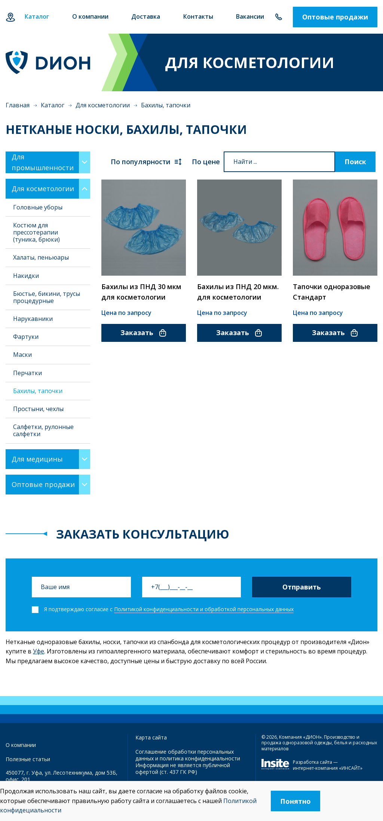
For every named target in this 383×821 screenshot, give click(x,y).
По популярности (147, 161)
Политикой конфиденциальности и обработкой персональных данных (204, 609)
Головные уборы (37, 207)
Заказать (143, 332)
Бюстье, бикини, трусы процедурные (46, 297)
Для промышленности (43, 162)
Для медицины (37, 458)
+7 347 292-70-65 (278, 17)
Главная (18, 105)
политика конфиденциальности (200, 758)
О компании (21, 744)
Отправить (301, 586)
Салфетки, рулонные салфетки (43, 430)
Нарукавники (33, 319)
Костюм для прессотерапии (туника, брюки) (36, 232)
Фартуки (26, 337)
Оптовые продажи (335, 16)
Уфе (38, 651)
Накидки (26, 276)
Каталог (52, 105)
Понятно (295, 801)
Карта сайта (151, 737)
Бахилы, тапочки (37, 391)
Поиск (355, 161)
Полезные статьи (28, 759)
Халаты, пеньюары (41, 257)
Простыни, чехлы (38, 409)
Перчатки (27, 373)
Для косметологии (103, 105)
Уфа (10, 17)
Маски (22, 354)
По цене (206, 161)
